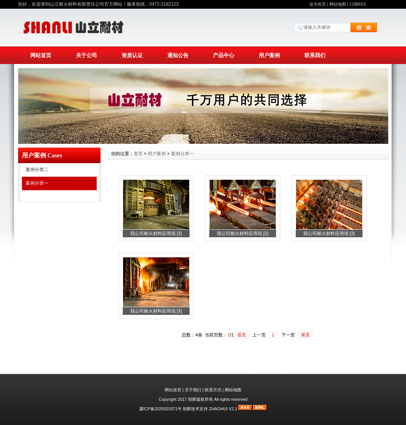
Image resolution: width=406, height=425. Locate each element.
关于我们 (193, 390)
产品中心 (223, 55)
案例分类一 (37, 183)
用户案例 (269, 55)
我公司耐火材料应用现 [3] (156, 233)
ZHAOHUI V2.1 (223, 408)
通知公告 (177, 55)
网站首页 (40, 55)
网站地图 (337, 4)
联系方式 (213, 390)
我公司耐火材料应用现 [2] (243, 233)
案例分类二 (37, 169)
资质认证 (132, 55)
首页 (138, 153)
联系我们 (315, 55)
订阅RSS (357, 4)
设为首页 (317, 4)
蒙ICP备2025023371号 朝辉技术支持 (174, 408)
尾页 (305, 335)
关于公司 (86, 55)
